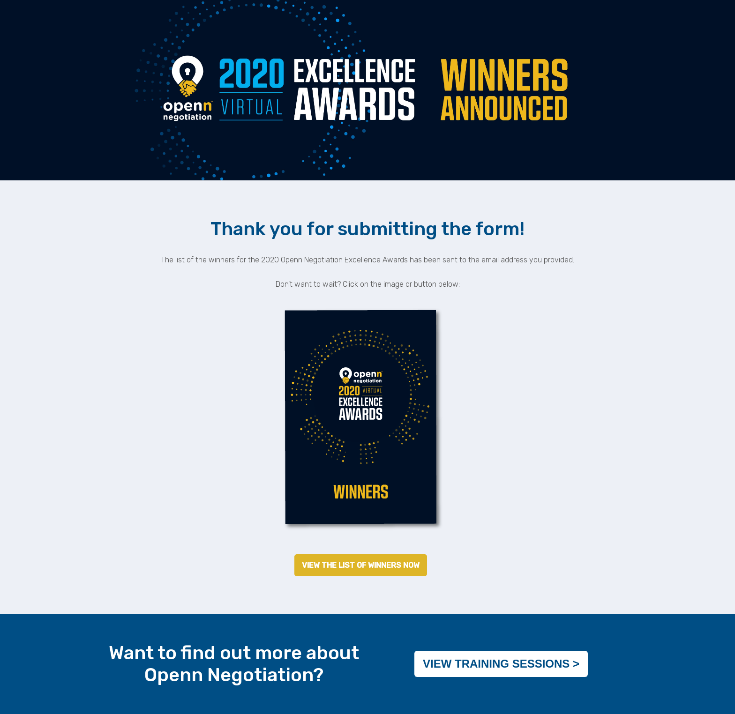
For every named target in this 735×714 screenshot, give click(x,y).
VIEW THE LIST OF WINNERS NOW (361, 565)
